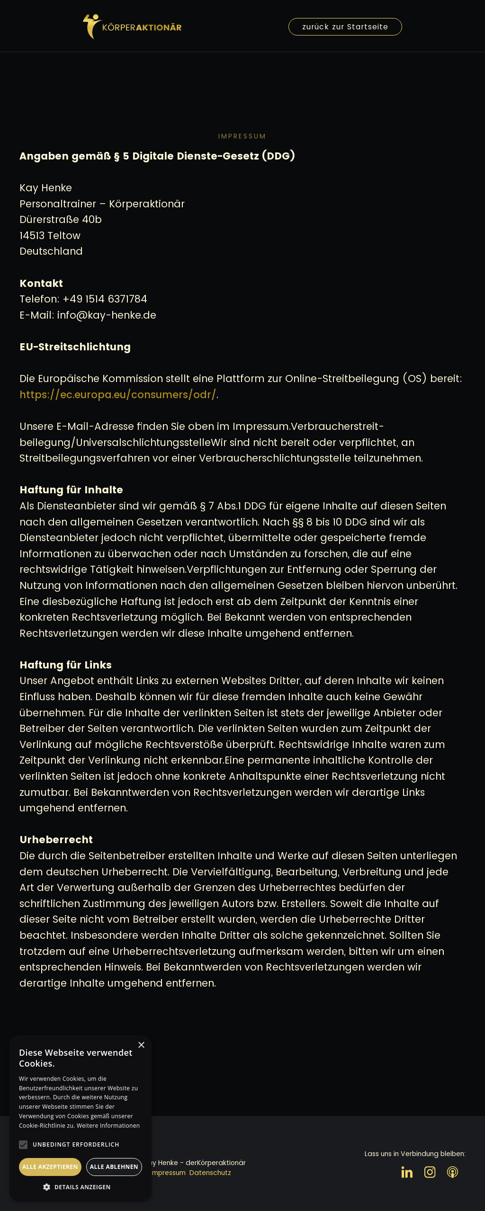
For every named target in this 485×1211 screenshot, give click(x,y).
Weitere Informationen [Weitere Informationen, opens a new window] (108, 1126)
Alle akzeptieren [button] (50, 1167)
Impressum (168, 1172)
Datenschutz (210, 1172)
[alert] (80, 1118)
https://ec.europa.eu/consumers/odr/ (117, 394)
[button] (80, 1187)
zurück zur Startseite (345, 26)
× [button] (140, 1045)
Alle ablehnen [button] (114, 1167)
